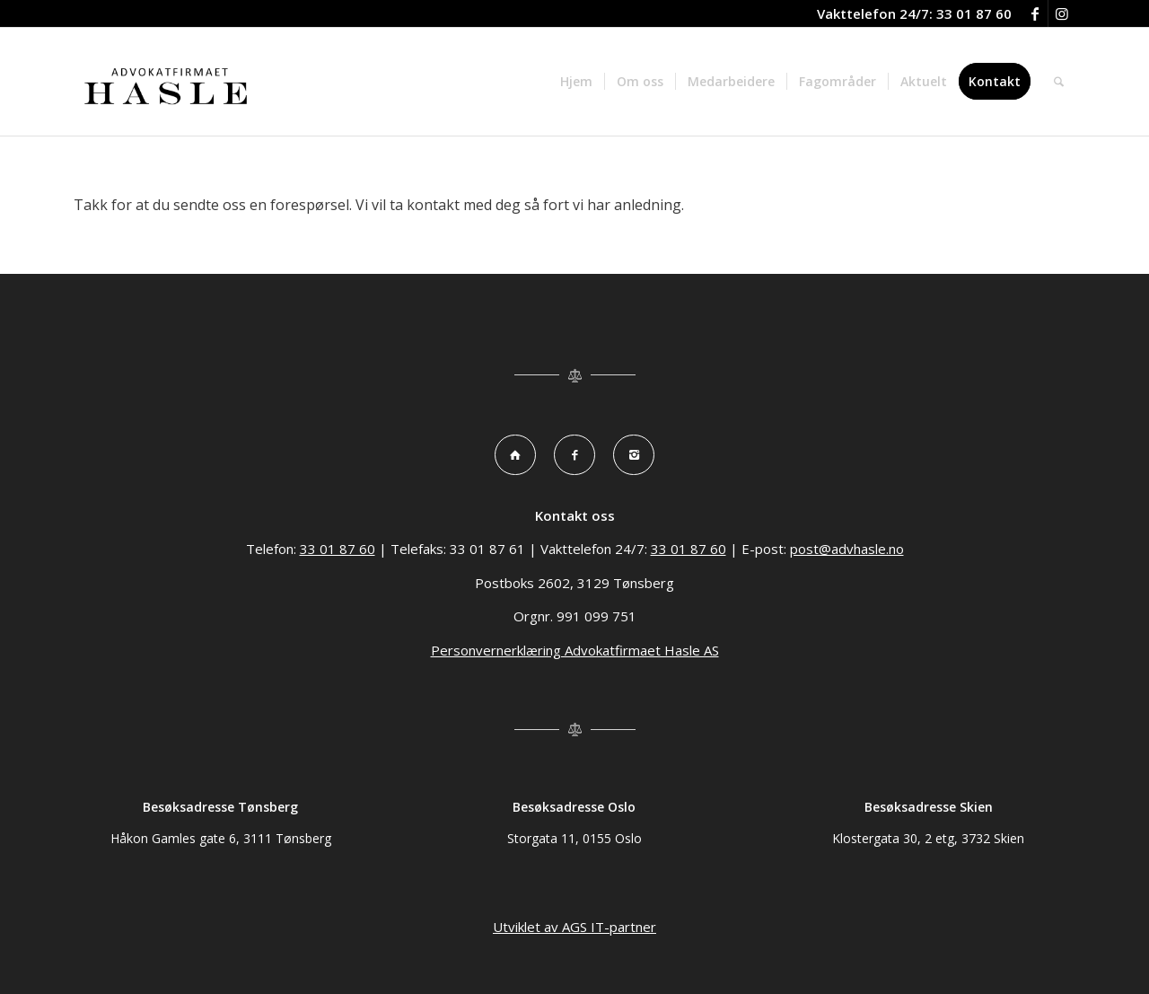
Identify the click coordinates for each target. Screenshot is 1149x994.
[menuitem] (576, 82)
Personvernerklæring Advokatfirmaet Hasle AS (575, 650)
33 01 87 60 (974, 13)
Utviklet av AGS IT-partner (574, 927)
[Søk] (1058, 82)
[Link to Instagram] (1061, 13)
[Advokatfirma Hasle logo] (168, 82)
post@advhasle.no (847, 549)
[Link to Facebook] (1035, 13)
